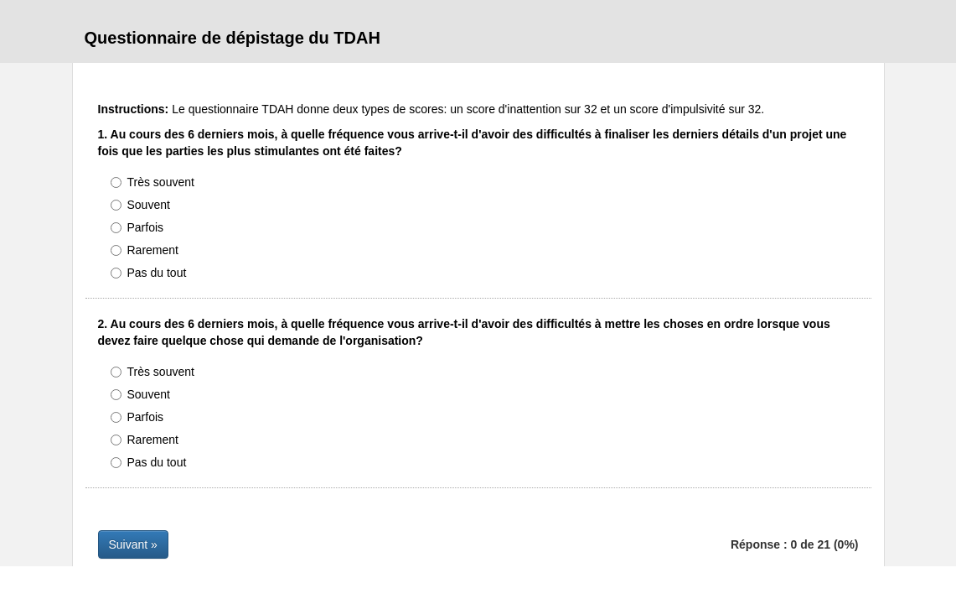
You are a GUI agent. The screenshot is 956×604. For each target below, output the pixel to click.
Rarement (144, 250)
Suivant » (133, 544)
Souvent (140, 204)
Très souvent (152, 182)
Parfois (137, 227)
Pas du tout (149, 272)
